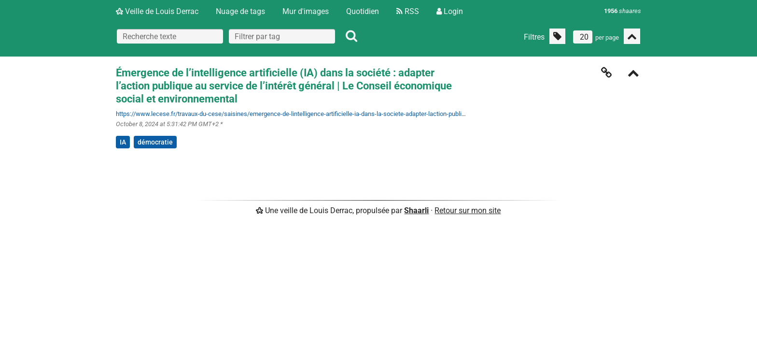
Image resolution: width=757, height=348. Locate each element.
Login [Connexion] (449, 11)
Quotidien (362, 11)
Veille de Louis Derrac (157, 11)
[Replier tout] (632, 36)
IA (123, 142)
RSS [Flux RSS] (407, 11)
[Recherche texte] (170, 36)
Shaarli (416, 210)
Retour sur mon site (468, 210)
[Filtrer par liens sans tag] (557, 36)
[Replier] (633, 74)
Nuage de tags (240, 11)
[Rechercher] (351, 36)
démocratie (155, 142)
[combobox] (282, 36)
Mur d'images (305, 11)
